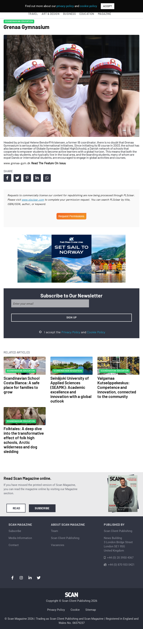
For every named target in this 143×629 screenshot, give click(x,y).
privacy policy (65, 6)
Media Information (20, 538)
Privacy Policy (70, 332)
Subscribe (42, 508)
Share (7, 178)
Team (54, 531)
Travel (33, 13)
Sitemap (90, 609)
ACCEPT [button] (107, 6)
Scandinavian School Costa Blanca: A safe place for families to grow (22, 385)
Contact (14, 545)
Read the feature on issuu (48, 163)
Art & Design (50, 13)
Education (86, 13)
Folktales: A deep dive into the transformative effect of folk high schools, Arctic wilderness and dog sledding (24, 440)
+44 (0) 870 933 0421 (121, 564)
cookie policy (88, 6)
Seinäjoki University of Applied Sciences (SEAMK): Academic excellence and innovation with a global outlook (70, 389)
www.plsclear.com (33, 199)
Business (69, 13)
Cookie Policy (96, 332)
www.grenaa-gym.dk (17, 163)
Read (16, 508)
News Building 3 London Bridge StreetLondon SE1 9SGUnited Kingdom (118, 544)
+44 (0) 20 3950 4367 (120, 557)
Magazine (104, 13)
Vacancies (57, 545)
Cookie (75, 609)
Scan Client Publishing (65, 538)
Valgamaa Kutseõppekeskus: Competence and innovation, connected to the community (116, 387)
